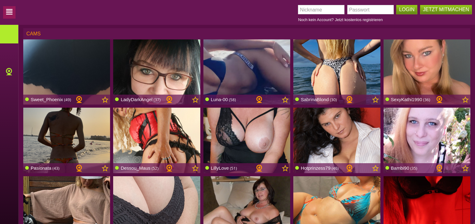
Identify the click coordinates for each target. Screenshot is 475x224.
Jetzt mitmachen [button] (446, 9)
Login (407, 9)
